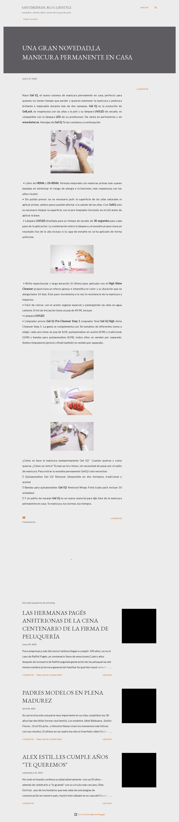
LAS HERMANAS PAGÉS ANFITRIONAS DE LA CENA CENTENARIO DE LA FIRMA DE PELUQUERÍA (65, 624)
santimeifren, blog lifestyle (46, 7)
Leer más (107, 675)
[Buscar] (144, 7)
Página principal (30, 19)
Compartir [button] (142, 89)
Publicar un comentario (49, 675)
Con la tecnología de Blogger (89, 814)
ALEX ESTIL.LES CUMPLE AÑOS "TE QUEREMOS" (65, 761)
